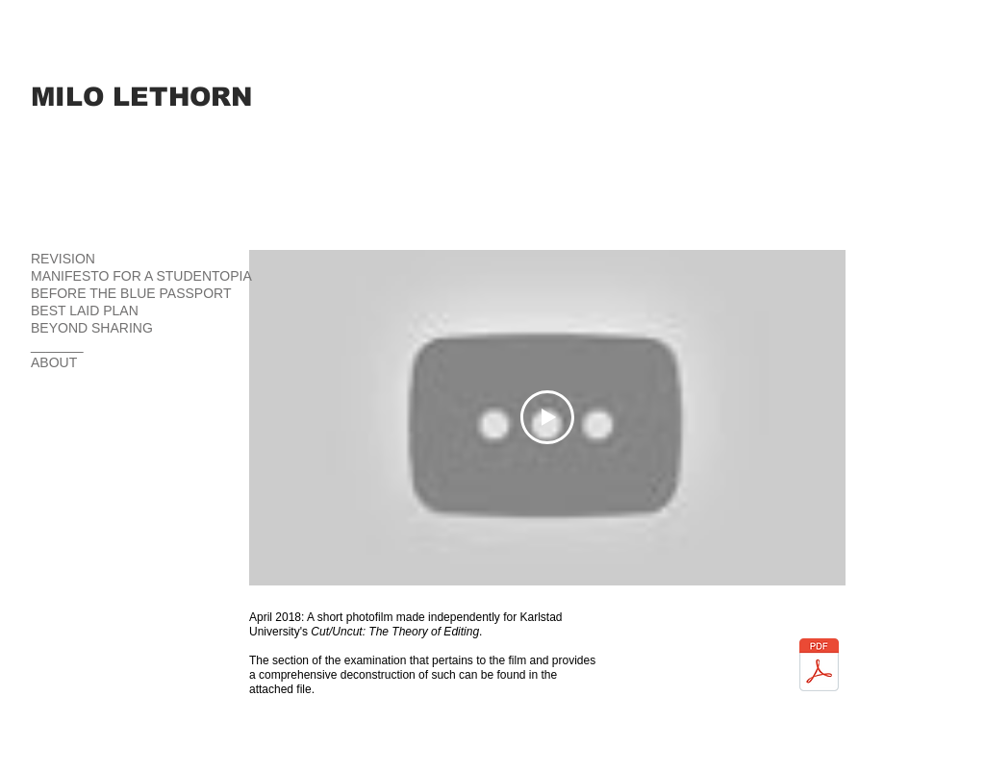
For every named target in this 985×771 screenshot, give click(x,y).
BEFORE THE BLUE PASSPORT (131, 293)
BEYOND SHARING (92, 328)
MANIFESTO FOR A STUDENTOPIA (141, 276)
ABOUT (54, 362)
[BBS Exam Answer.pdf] (819, 667)
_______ (57, 345)
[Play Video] (547, 417)
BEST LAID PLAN (85, 310)
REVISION (63, 258)
